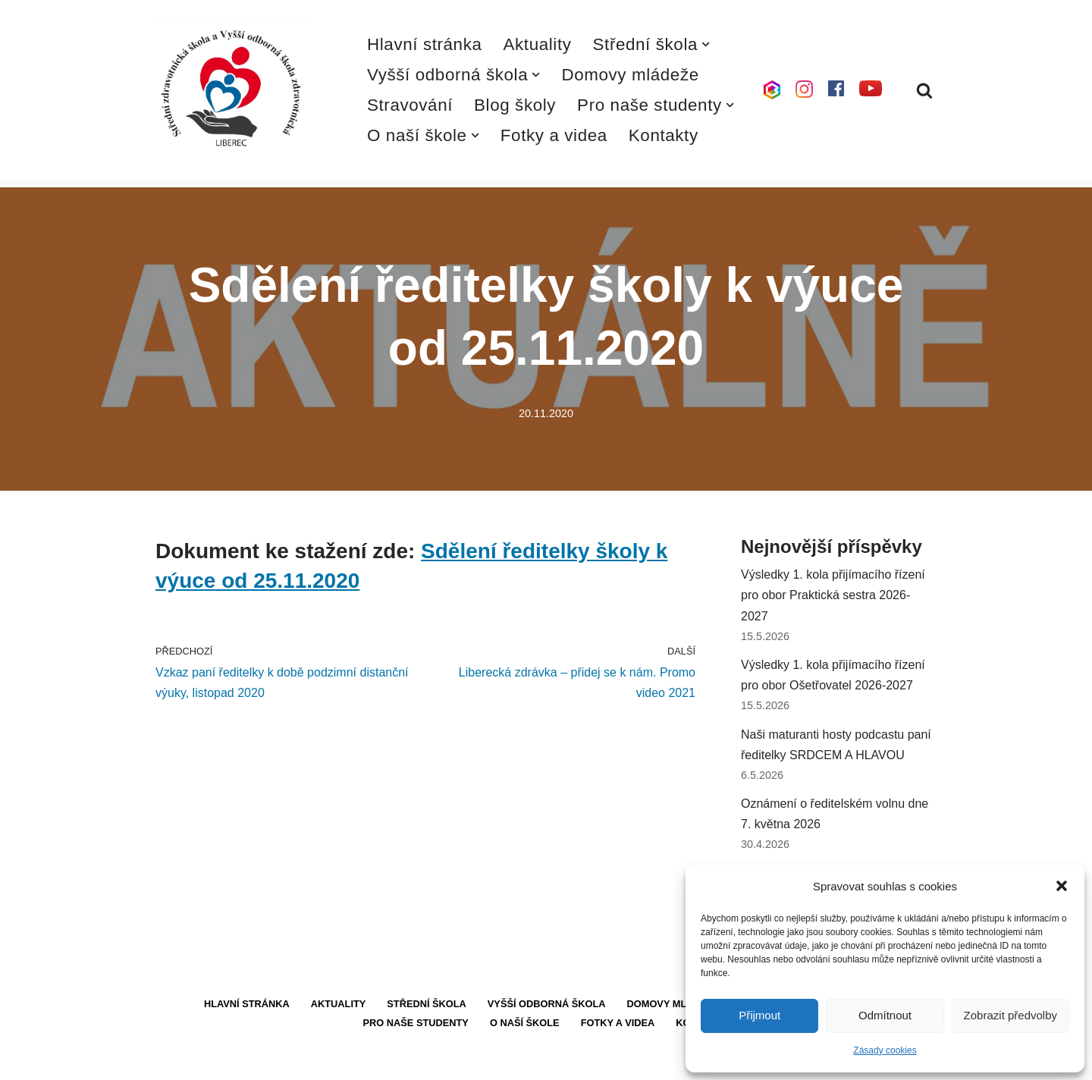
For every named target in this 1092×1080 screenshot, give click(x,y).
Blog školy (515, 105)
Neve (169, 1060)
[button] (1061, 885)
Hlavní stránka (424, 44)
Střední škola (426, 1003)
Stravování (410, 105)
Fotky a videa (553, 135)
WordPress (268, 1060)
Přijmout (759, 1015)
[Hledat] (924, 90)
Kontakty (663, 135)
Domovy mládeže (629, 74)
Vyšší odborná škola (547, 1003)
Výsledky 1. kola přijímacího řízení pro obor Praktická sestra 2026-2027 (833, 595)
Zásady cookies (884, 1050)
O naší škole (525, 1022)
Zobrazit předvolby (1010, 1015)
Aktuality (538, 44)
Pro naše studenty (416, 1022)
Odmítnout (885, 1015)
